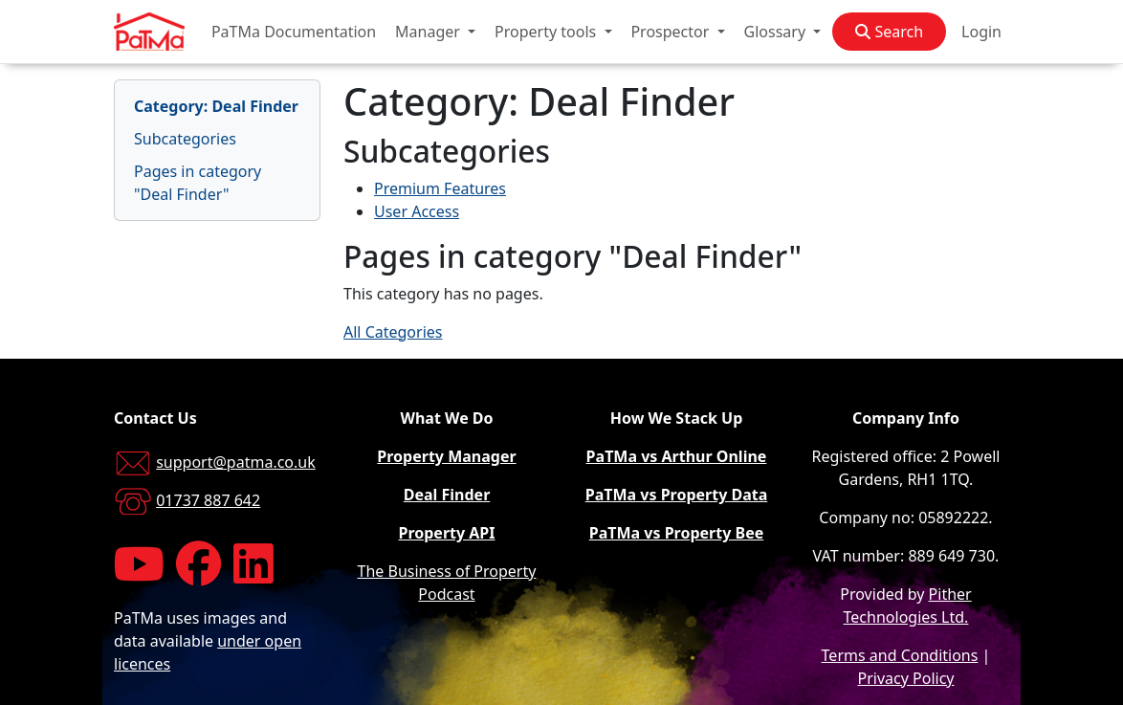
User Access (416, 211)
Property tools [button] (547, 31)
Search (889, 31)
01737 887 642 (208, 500)
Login (981, 31)
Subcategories (185, 138)
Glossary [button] (777, 31)
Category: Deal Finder (216, 106)
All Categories (392, 331)
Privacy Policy (906, 678)
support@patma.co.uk (236, 462)
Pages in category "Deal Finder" (197, 183)
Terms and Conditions (900, 655)
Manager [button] (429, 31)
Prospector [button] (671, 31)
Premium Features (440, 188)
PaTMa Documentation (293, 31)
